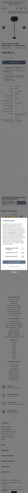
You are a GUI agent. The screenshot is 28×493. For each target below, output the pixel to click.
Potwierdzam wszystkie (14, 262)
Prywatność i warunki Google (16, 234)
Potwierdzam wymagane (14, 266)
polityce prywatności (12, 232)
